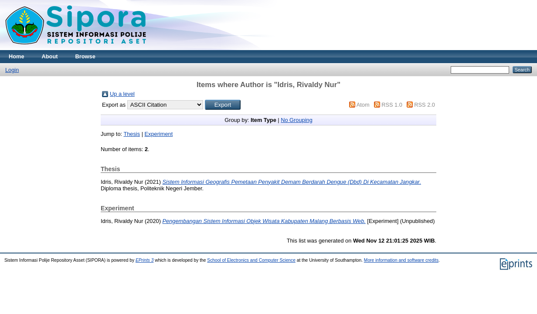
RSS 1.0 (391, 104)
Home (16, 56)
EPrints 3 (145, 260)
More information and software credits (401, 260)
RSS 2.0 (424, 104)
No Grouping (297, 120)
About (50, 56)
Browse (85, 56)
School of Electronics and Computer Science (251, 260)
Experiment (159, 134)
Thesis (131, 134)
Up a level (122, 94)
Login (12, 70)
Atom (363, 104)
